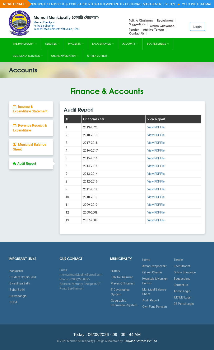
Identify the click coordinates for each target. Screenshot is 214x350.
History (115, 271)
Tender (134, 29)
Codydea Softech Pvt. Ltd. (141, 341)
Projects (76, 43)
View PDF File (156, 127)
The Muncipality (25, 43)
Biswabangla (18, 296)
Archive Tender (153, 29)
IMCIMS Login (182, 297)
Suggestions (137, 24)
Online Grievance (162, 25)
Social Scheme (158, 43)
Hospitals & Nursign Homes (155, 281)
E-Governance (103, 43)
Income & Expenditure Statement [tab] (30, 109)
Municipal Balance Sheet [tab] (29, 147)
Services (52, 43)
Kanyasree (17, 271)
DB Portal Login (184, 303)
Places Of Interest (123, 283)
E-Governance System (120, 292)
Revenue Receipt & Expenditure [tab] (30, 128)
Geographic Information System (124, 303)
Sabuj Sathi (17, 289)
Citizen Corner (98, 55)
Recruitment (165, 20)
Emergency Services (28, 55)
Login (197, 27)
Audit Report (150, 300)
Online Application (65, 55)
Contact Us (136, 33)
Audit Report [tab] (24, 164)
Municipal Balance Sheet (154, 292)
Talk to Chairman (141, 20)
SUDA (13, 302)
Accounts (130, 43)
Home (146, 259)
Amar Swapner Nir (154, 266)
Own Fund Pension (154, 306)
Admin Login (182, 291)
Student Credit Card (23, 277)
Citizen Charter (152, 272)
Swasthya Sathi (20, 283)
